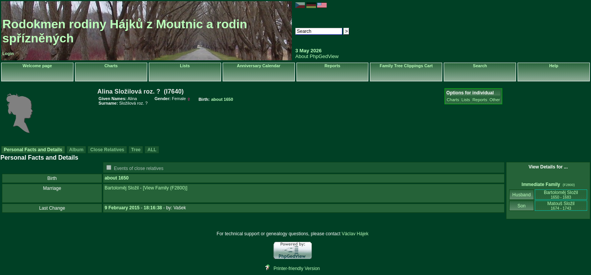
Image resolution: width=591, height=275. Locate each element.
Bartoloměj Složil (121, 188)
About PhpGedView (317, 56)
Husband (521, 194)
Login (8, 53)
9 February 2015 (121, 207)
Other (494, 99)
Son (521, 206)
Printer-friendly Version (297, 268)
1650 (123, 178)
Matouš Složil (561, 205)
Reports (332, 65)
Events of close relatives (138, 168)
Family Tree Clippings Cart (406, 65)
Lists (185, 65)
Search (480, 65)
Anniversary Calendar (258, 65)
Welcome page (37, 65)
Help (553, 65)
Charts (111, 65)
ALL (151, 149)
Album (76, 149)
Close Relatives (107, 149)
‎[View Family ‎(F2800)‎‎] (165, 188)
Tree (136, 149)
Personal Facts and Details (33, 149)
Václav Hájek (355, 233)
